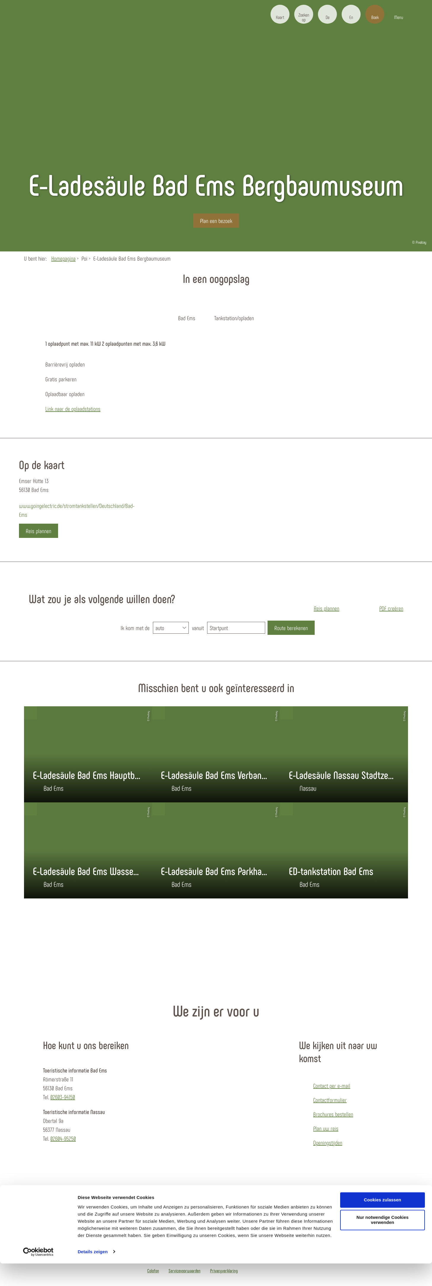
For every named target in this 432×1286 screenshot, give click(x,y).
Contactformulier (330, 1099)
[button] (280, 14)
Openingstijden (327, 1142)
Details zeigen (93, 1274)
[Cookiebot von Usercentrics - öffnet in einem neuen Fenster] (38, 1274)
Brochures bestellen (333, 1114)
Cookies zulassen (382, 1222)
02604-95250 (63, 1138)
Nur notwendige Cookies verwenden (382, 1243)
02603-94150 (62, 1096)
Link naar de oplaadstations (72, 408)
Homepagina (63, 258)
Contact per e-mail (331, 1085)
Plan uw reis (325, 1128)
